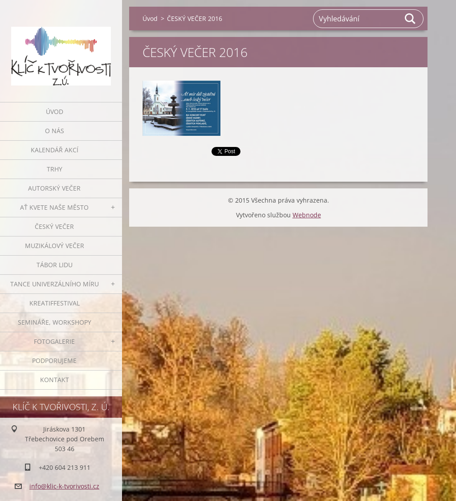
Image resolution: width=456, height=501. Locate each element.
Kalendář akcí (54, 150)
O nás (54, 130)
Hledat (410, 18)
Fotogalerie (54, 341)
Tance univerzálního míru (54, 284)
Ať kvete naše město (54, 207)
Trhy (54, 169)
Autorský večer (54, 188)
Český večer (54, 226)
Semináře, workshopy (54, 322)
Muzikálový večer (54, 245)
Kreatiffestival (54, 303)
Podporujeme (54, 360)
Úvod (54, 111)
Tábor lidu (55, 265)
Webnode (307, 215)
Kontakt (54, 379)
